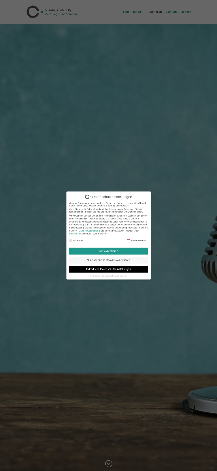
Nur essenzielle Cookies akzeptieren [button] (108, 257)
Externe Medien (136, 238)
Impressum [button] (123, 273)
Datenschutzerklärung (89, 228)
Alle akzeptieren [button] (108, 248)
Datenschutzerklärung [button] (110, 273)
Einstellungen (75, 231)
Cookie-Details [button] (95, 273)
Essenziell (76, 238)
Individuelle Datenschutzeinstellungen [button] (108, 266)
